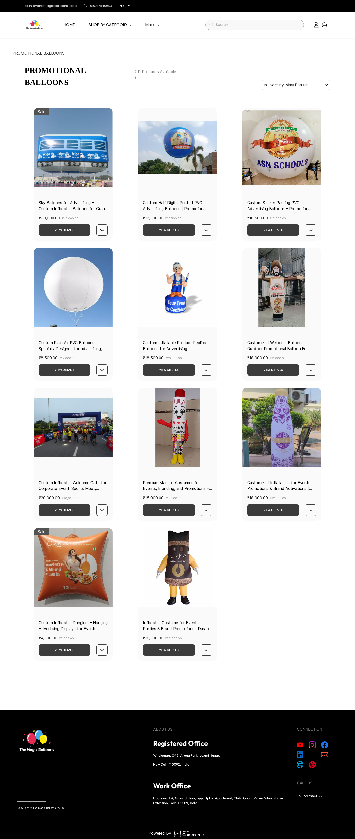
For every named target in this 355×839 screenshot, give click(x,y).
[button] (324, 25)
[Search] (256, 24)
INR (121, 5)
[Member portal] (316, 25)
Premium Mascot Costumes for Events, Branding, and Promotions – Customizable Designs (176, 488)
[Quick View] (102, 230)
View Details (64, 230)
